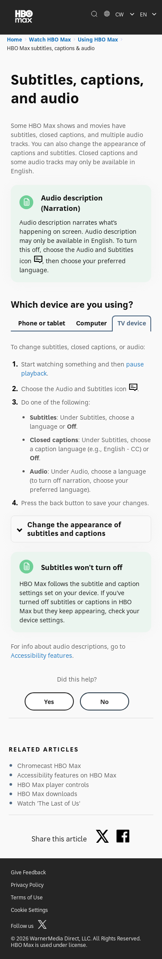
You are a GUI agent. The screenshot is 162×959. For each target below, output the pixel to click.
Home (14, 39)
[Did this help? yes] (49, 701)
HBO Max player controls (53, 785)
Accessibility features (41, 655)
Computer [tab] (91, 323)
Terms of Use (27, 897)
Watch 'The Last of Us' (48, 803)
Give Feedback (28, 872)
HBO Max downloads (47, 794)
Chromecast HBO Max (49, 765)
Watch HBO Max (50, 39)
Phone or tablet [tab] (41, 323)
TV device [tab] (132, 323)
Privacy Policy (27, 885)
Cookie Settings (29, 910)
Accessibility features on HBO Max (66, 775)
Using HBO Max (98, 39)
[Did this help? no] (104, 701)
